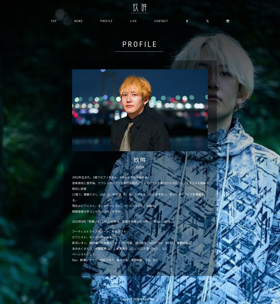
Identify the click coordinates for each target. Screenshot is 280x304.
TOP (54, 21)
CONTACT (161, 21)
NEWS (78, 21)
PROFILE (106, 21)
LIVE (133, 21)
